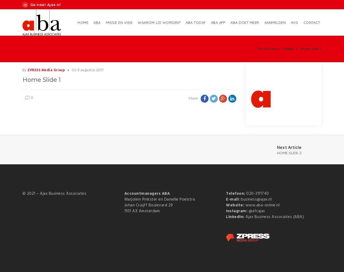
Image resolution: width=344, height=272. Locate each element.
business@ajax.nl (256, 199)
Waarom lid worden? (159, 22)
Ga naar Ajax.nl (45, 4)
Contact (312, 22)
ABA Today (196, 22)
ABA (97, 22)
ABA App (218, 22)
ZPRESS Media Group (46, 70)
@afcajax (257, 211)
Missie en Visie (119, 22)
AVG (294, 22)
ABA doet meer (244, 22)
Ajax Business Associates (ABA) (275, 217)
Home (83, 22)
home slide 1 (311, 49)
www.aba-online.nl (263, 205)
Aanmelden (275, 22)
